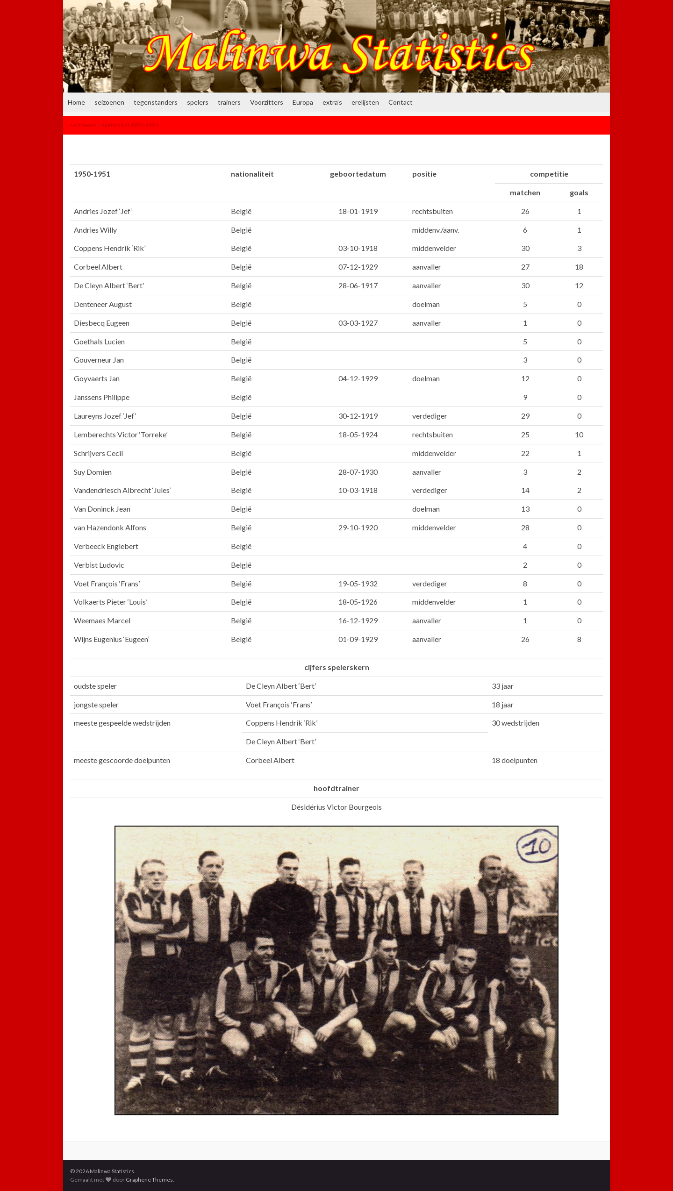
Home (76, 102)
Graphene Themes (149, 1179)
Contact (400, 102)
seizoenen (109, 102)
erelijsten (365, 102)
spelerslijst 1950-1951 (130, 124)
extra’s (332, 102)
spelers (197, 102)
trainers (229, 102)
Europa (303, 102)
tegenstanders (156, 102)
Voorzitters (266, 102)
